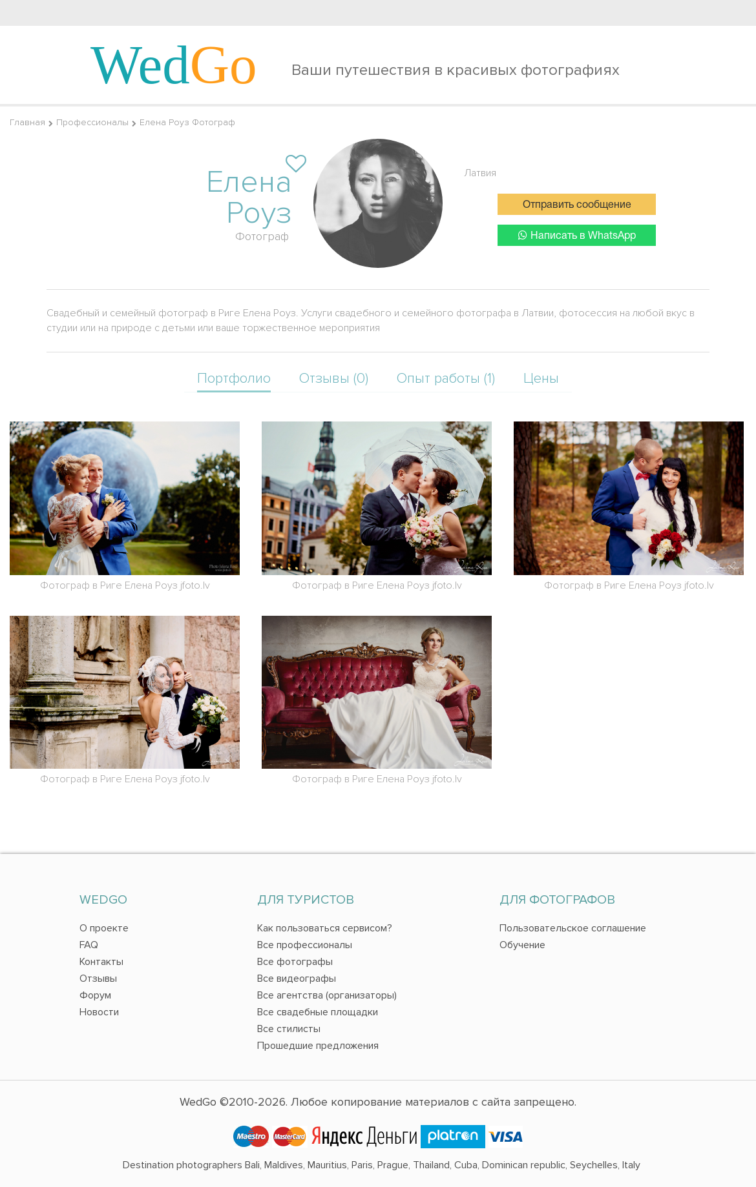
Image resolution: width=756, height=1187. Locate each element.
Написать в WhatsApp (577, 235)
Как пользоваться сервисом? (324, 928)
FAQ (88, 944)
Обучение (522, 944)
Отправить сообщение (577, 205)
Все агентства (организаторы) (327, 995)
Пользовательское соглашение (572, 928)
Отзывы (98, 978)
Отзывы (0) (333, 378)
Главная (27, 122)
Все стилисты (288, 1028)
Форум (95, 995)
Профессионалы (92, 122)
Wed (173, 64)
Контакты (101, 961)
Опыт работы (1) (446, 378)
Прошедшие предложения (318, 1045)
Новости (99, 1012)
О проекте (104, 928)
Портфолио (234, 378)
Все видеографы (296, 978)
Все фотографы (295, 961)
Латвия (480, 173)
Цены (541, 378)
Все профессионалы (304, 944)
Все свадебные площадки (317, 1012)
